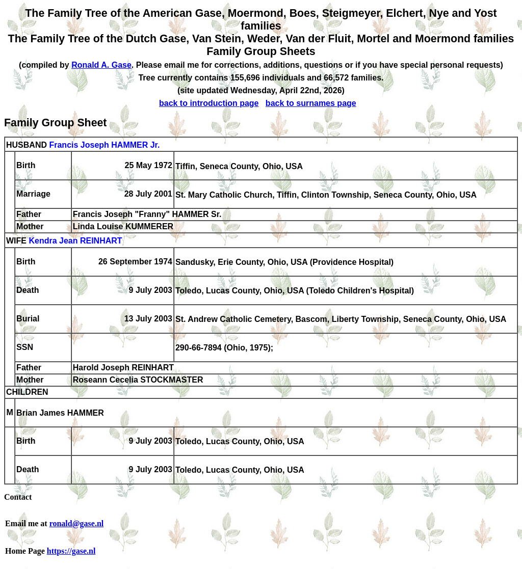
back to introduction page (209, 103)
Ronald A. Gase (101, 65)
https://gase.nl (71, 551)
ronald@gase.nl (76, 523)
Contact (18, 497)
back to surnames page (311, 103)
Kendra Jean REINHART (75, 241)
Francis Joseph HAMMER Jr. (104, 145)
